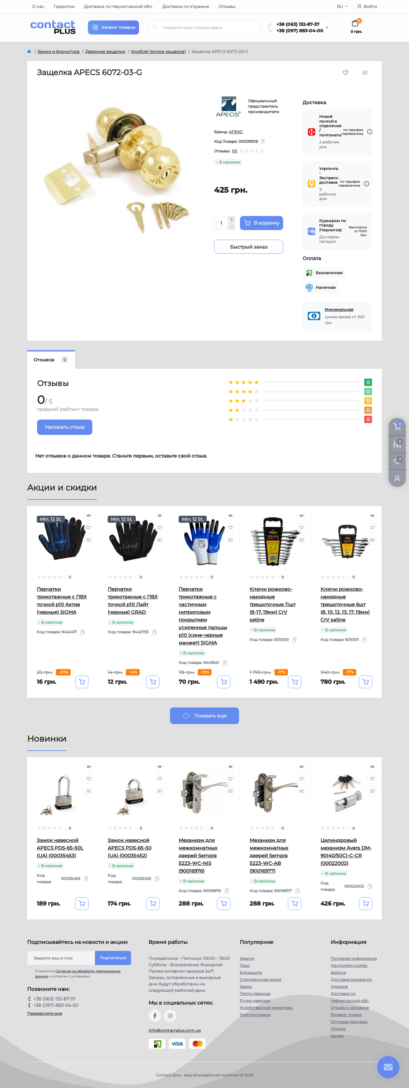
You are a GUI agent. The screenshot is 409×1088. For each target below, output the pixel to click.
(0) (234, 151)
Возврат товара (346, 1014)
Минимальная (339, 309)
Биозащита (251, 972)
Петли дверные (255, 993)
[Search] (156, 27)
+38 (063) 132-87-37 (298, 24)
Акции (337, 1035)
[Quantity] (221, 223)
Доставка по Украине (185, 6)
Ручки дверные (255, 1000)
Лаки (245, 965)
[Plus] (231, 219)
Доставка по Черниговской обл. (118, 6)
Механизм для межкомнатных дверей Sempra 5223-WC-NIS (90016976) (198, 855)
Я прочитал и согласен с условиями (77, 973)
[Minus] (231, 226)
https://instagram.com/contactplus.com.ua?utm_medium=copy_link (170, 1015)
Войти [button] (367, 6)
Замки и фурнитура (58, 51)
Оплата (338, 1028)
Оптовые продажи (349, 1021)
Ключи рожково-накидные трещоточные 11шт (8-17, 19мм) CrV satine (273, 604)
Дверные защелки (105, 51)
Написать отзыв (64, 427)
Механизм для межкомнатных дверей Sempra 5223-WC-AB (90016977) (269, 855)
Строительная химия (260, 979)
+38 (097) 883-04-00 (299, 31)
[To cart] (82, 681)
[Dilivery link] (369, 132)
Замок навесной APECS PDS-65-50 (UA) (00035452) (129, 848)
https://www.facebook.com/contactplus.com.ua (155, 1015)
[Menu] (113, 27)
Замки (246, 986)
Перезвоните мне (44, 1013)
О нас (38, 6)
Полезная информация (354, 958)
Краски (247, 958)
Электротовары (255, 1014)
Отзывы (227, 6)
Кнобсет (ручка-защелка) (158, 51)
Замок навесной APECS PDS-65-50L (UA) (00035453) (60, 848)
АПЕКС (236, 131)
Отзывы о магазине (350, 1007)
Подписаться (113, 957)
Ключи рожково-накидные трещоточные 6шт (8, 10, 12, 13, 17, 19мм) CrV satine (345, 604)
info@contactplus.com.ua (175, 1030)
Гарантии (64, 6)
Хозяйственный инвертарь (266, 1007)
